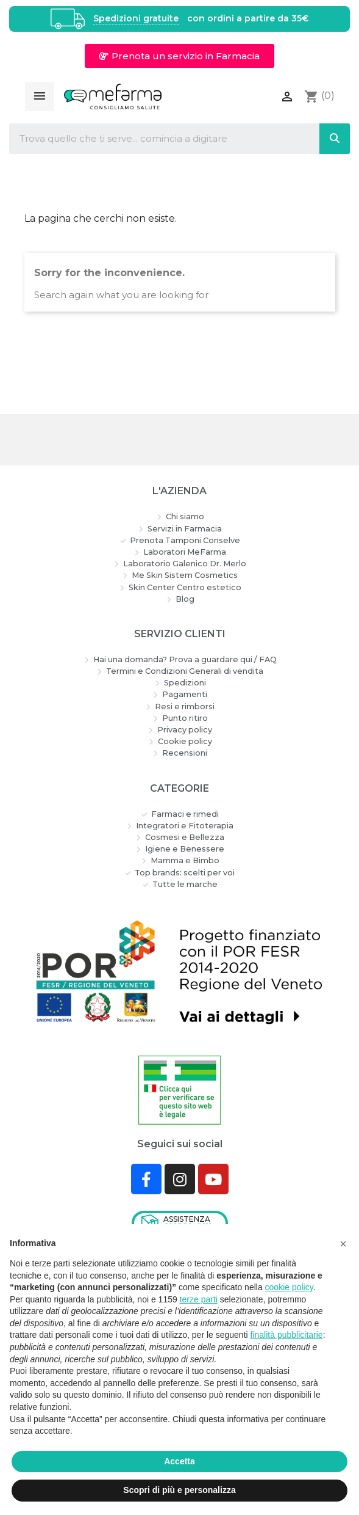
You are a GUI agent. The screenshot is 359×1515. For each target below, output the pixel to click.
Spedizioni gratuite (136, 18)
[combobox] (154, 138)
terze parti (199, 1299)
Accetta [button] (179, 1461)
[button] (179, 56)
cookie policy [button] (289, 1287)
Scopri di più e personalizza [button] (179, 1490)
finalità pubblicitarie (287, 1335)
